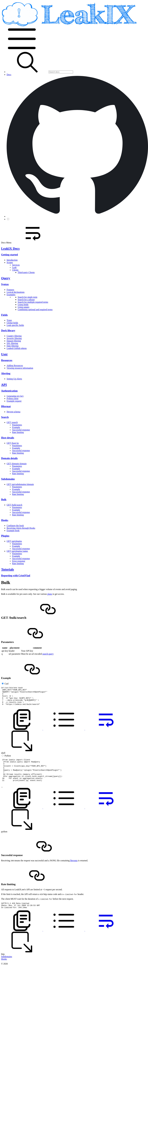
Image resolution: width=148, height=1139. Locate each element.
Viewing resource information (20, 368)
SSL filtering (12, 343)
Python (8, 760)
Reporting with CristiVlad (15, 575)
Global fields (12, 323)
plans (49, 594)
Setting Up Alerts (14, 379)
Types (9, 320)
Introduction (12, 260)
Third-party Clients (26, 272)
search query (48, 654)
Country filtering (14, 336)
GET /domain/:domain (17, 463)
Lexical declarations (15, 292)
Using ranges (23, 307)
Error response (18, 561)
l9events (73, 869)
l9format (6, 406)
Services (16, 265)
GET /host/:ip (13, 443)
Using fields (23, 304)
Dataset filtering (14, 341)
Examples (11, 294)
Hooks (4, 520)
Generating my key (15, 396)
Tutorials (7, 569)
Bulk (3, 499)
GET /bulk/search (14, 505)
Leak (14, 267)
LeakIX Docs (10, 248)
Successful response (21, 430)
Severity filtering (14, 338)
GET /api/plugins (14, 541)
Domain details (9, 458)
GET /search (12, 422)
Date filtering (12, 346)
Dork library (8, 330)
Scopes (10, 262)
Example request (14, 401)
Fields (4, 314)
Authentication (9, 390)
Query (5, 278)
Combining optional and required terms (35, 309)
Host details (7, 437)
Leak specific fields (15, 325)
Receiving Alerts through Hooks (21, 528)
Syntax (5, 284)
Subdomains (8, 478)
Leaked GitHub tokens (17, 348)
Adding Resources (15, 365)
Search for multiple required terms (33, 302)
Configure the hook (15, 525)
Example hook (13, 530)
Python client (12, 398)
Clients (15, 270)
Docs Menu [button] (27, 242)
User (4, 354)
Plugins (5, 535)
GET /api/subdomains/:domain (20, 484)
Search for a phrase (26, 299)
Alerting (5, 373)
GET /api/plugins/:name (17, 551)
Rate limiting (18, 432)
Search (5, 417)
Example (16, 427)
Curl (6, 683)
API (4, 384)
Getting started (9, 254)
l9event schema (13, 412)
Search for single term (27, 297)
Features (10, 289)
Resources (6, 360)
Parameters (17, 425)
